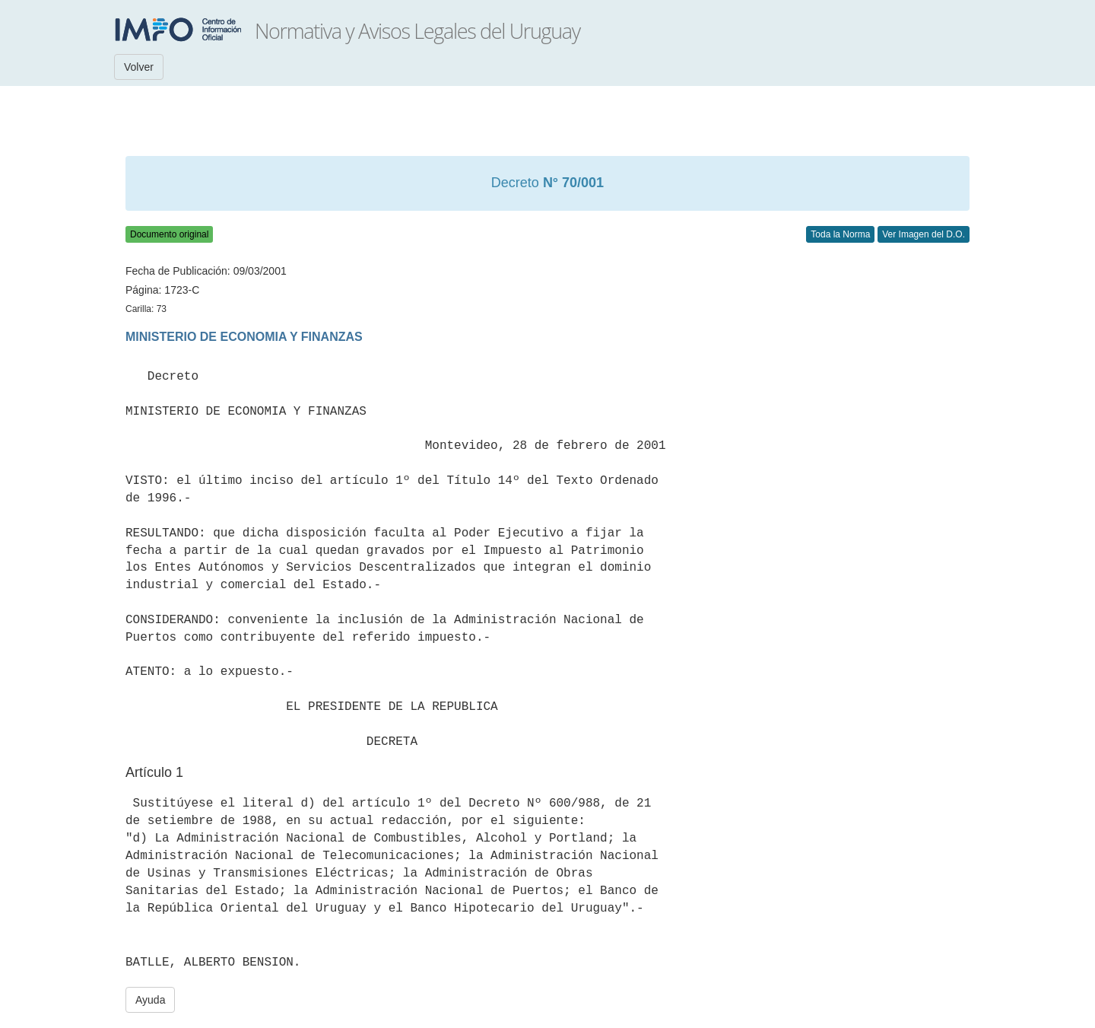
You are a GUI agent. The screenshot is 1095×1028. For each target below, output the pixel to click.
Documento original (169, 234)
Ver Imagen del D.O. (923, 234)
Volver (139, 67)
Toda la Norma (840, 234)
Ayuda (150, 1000)
